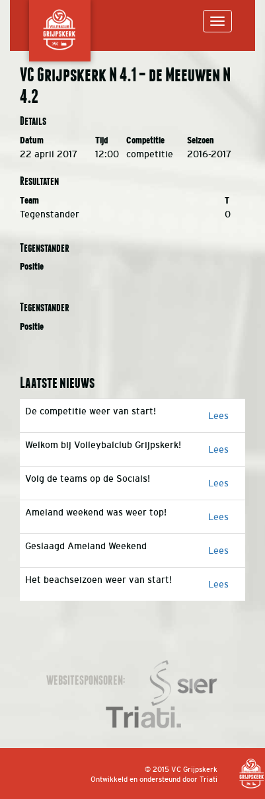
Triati (208, 779)
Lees (218, 415)
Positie (32, 267)
